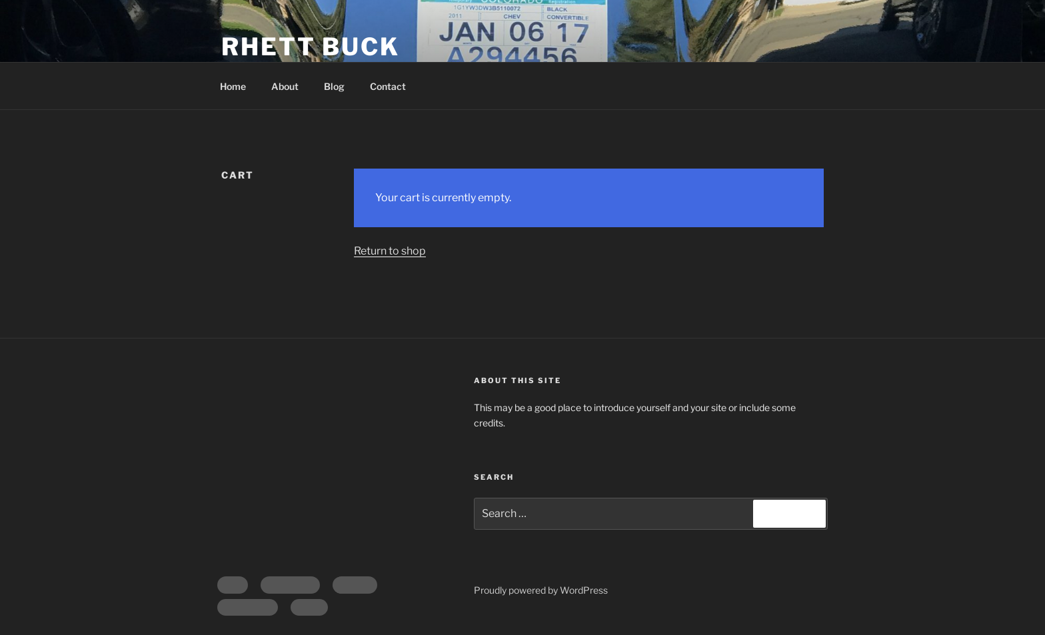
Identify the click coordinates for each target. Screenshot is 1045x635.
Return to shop (390, 251)
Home (233, 86)
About (285, 86)
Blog (334, 86)
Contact (388, 86)
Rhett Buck (310, 46)
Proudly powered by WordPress (541, 590)
